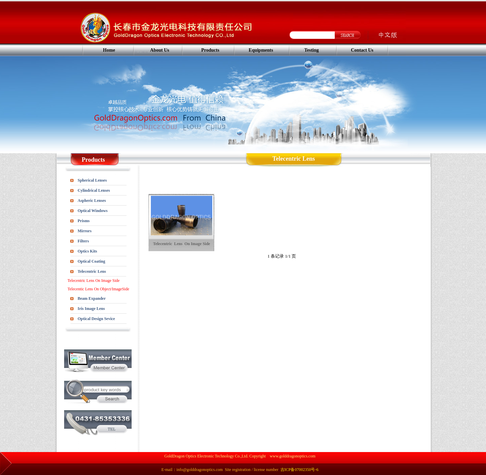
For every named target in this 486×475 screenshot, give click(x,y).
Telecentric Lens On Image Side (93, 280)
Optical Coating (91, 261)
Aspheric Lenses (92, 200)
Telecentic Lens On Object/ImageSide (98, 289)
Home (109, 50)
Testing (311, 50)
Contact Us (362, 50)
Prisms (83, 220)
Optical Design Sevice (96, 318)
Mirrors (84, 231)
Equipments (261, 50)
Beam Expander (92, 298)
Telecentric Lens (92, 271)
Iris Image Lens (91, 308)
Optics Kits (87, 251)
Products (210, 50)
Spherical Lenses (92, 180)
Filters (83, 241)
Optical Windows (93, 210)
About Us (159, 50)
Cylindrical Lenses (94, 190)
